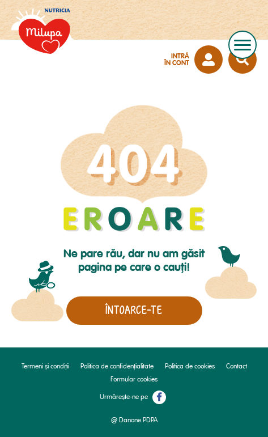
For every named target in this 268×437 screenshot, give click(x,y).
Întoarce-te (134, 310)
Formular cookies (134, 379)
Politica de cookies (190, 366)
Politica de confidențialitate (117, 366)
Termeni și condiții (45, 366)
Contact (236, 366)
